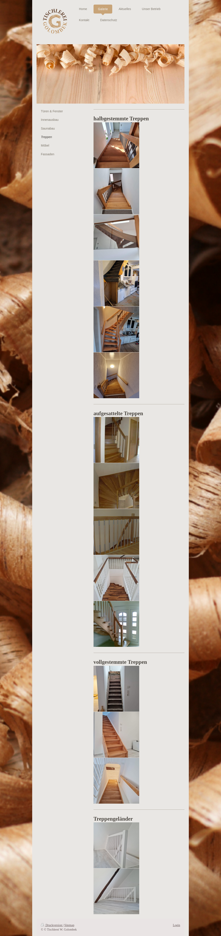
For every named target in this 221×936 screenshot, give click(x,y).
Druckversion (52, 925)
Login (176, 925)
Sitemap (69, 925)
